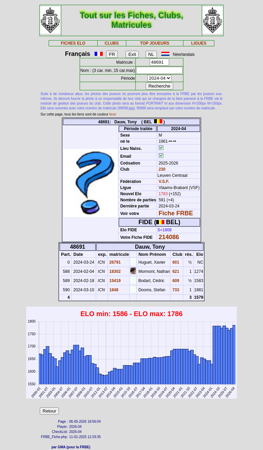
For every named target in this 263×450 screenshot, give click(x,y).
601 (175, 262)
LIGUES (199, 43)
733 (175, 290)
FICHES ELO (73, 43)
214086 (169, 237)
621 (175, 271)
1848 (113, 290)
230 (161, 169)
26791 (114, 262)
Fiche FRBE (176, 213)
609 (175, 280)
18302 (114, 271)
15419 (114, 280)
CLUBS (112, 43)
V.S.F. (164, 181)
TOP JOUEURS (154, 43)
